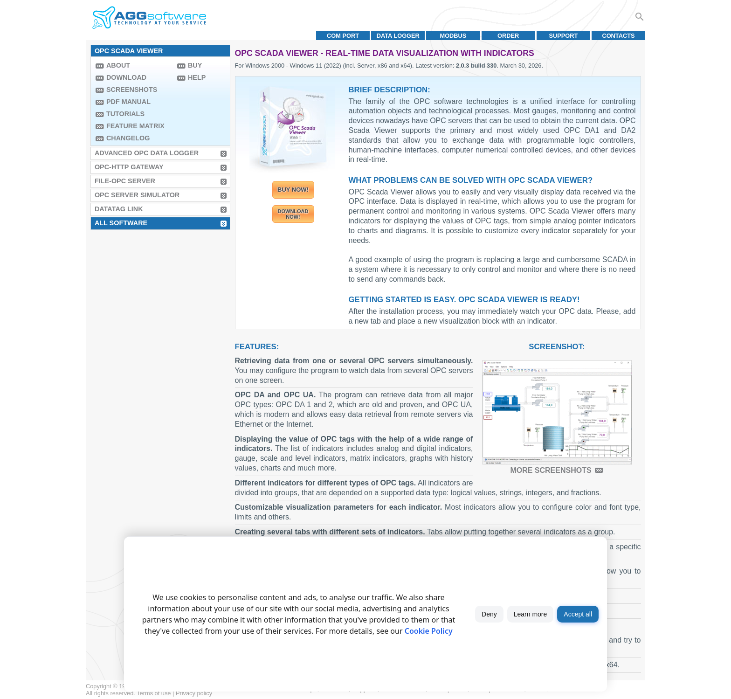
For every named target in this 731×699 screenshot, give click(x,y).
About (118, 65)
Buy (195, 65)
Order (508, 35)
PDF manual (128, 101)
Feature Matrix (135, 126)
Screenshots (132, 89)
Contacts (618, 35)
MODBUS (453, 35)
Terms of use (154, 693)
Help (197, 77)
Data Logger (398, 35)
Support (563, 35)
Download (126, 77)
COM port (343, 35)
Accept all (578, 614)
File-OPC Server (125, 181)
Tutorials (125, 114)
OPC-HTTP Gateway (129, 167)
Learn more (530, 614)
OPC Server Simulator (137, 195)
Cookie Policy (429, 631)
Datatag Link (119, 209)
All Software (121, 223)
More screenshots (550, 470)
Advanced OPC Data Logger (147, 153)
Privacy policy (194, 693)
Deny (489, 614)
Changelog (128, 138)
